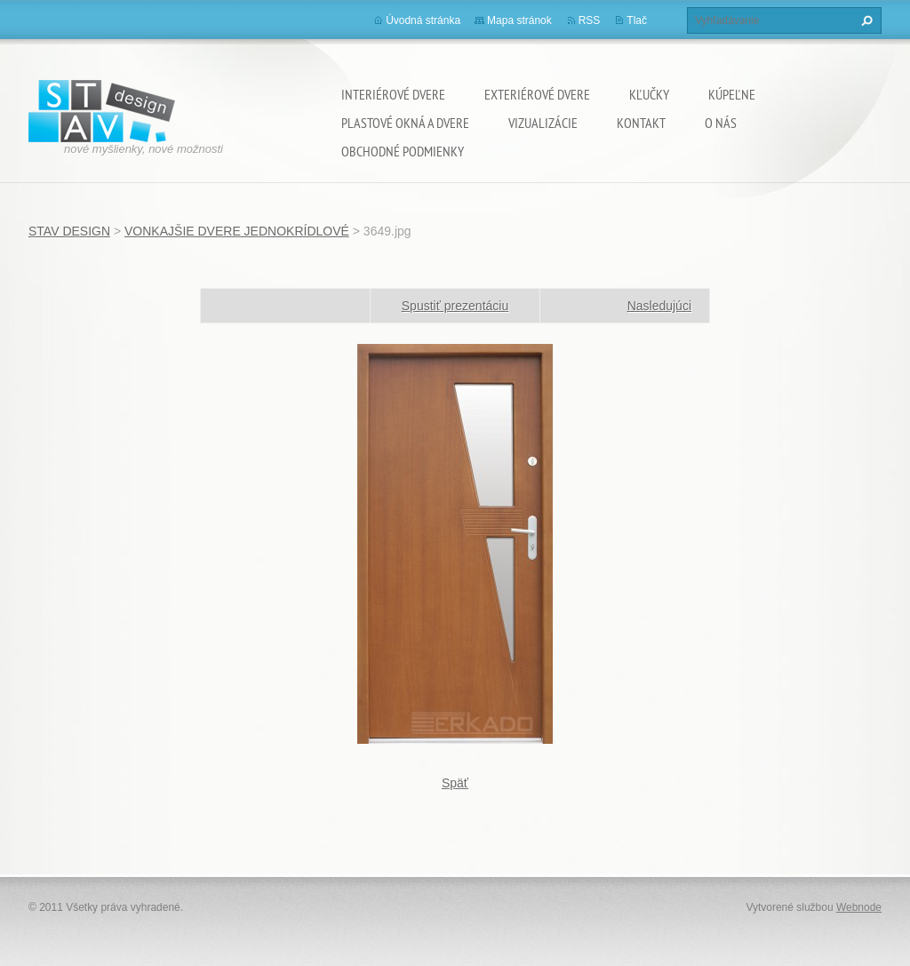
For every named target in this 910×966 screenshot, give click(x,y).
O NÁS (721, 123)
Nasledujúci (659, 306)
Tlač (637, 20)
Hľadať (864, 20)
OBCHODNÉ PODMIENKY (402, 151)
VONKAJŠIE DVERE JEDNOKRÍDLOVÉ (236, 231)
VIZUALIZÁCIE (543, 123)
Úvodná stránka (423, 20)
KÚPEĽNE (731, 94)
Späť (455, 783)
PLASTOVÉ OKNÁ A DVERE (405, 123)
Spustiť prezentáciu (455, 306)
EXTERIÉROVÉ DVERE (537, 94)
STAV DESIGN (69, 231)
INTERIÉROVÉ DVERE (393, 94)
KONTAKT (641, 123)
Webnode (859, 907)
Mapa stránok (519, 20)
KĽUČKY (649, 94)
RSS (590, 20)
